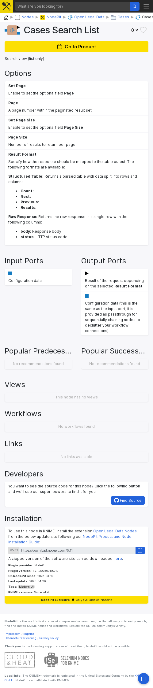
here (117, 558)
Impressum (13, 633)
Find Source (128, 500)
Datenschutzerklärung (20, 638)
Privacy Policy (49, 638)
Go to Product (76, 47)
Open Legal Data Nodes (115, 531)
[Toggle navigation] (146, 6)
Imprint (28, 633)
